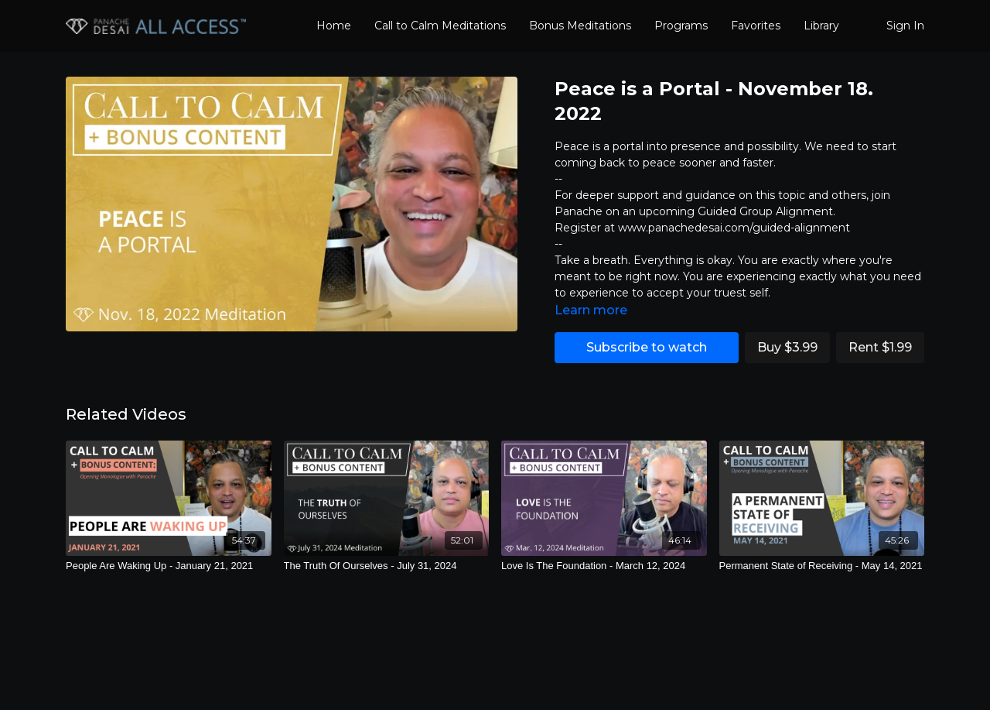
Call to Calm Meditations (440, 26)
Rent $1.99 (880, 347)
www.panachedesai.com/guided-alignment (734, 228)
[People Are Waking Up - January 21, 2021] (168, 566)
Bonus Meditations (580, 26)
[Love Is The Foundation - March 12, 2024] (604, 566)
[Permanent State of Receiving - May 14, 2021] (822, 566)
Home (333, 26)
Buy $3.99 (787, 347)
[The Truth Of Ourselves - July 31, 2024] (387, 566)
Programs (681, 26)
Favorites (755, 26)
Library (821, 26)
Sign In (905, 26)
